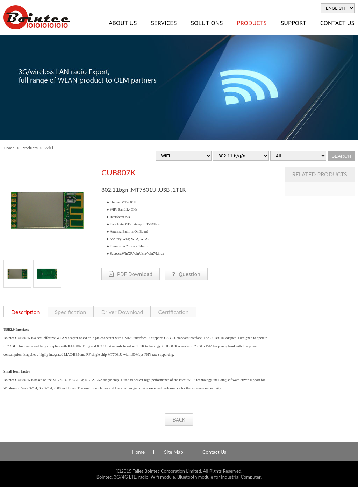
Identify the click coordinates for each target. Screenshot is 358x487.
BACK (178, 419)
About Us (123, 23)
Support (293, 23)
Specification (70, 312)
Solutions (207, 23)
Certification (173, 312)
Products (252, 23)
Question (186, 273)
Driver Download (122, 312)
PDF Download (130, 273)
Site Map (173, 452)
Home (9, 147)
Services (164, 23)
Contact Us (214, 452)
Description (25, 312)
